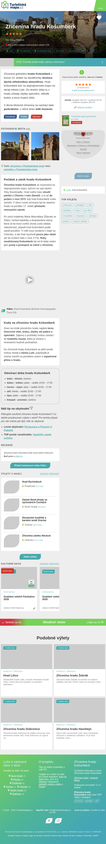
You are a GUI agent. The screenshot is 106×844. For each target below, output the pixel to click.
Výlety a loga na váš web (32, 836)
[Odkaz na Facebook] (49, 820)
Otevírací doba (81, 778)
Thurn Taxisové (83, 153)
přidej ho (19, 456)
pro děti (87, 210)
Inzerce (18, 836)
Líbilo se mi (95, 622)
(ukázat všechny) (49, 474)
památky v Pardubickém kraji (20, 169)
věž (83, 51)
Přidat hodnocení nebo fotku (30, 465)
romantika (67, 216)
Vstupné (94, 778)
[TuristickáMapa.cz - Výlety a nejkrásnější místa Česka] (14, 5)
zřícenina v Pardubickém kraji (27, 166)
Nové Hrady (16, 776)
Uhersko (23, 787)
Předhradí (17, 783)
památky (73, 51)
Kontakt (11, 836)
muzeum (81, 216)
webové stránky (84, 107)
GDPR (95, 836)
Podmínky (88, 836)
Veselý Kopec (16, 790)
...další (92, 51)
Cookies (79, 836)
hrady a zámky (80, 221)
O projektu (46, 762)
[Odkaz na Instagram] (58, 820)
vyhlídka (67, 210)
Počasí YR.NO (68, 836)
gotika (66, 221)
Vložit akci (7, 571)
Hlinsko (16, 779)
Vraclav (9, 787)
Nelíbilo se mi (11, 622)
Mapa (77, 780)
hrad (77, 210)
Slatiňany (16, 794)
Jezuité (83, 149)
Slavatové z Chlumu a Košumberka (83, 145)
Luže (68, 190)
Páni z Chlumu (83, 142)
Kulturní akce (56, 836)
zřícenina (60, 51)
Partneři (47, 836)
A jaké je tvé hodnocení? (83, 90)
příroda (92, 216)
